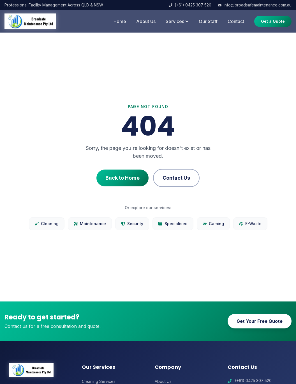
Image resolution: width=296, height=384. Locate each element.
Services (177, 21)
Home (120, 21)
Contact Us (176, 178)
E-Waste (250, 223)
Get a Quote (273, 21)
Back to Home (122, 178)
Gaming (213, 223)
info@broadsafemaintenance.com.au (255, 5)
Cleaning (47, 223)
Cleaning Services (98, 381)
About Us (146, 21)
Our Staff (208, 21)
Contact (236, 21)
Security (132, 223)
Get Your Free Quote (260, 321)
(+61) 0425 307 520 (190, 5)
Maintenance (90, 223)
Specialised (173, 223)
